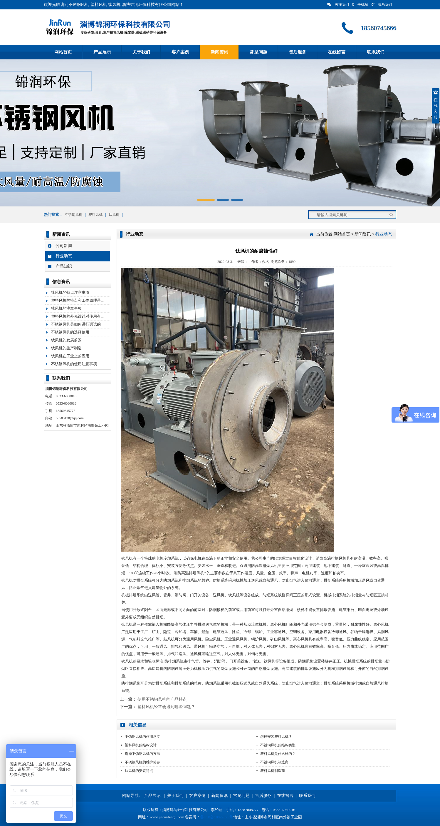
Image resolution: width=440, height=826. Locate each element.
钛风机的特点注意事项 (70, 292)
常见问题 (258, 52)
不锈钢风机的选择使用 (70, 332)
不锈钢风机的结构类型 (277, 745)
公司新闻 (64, 245)
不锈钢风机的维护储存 (142, 762)
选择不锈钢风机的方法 (142, 754)
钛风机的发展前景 (66, 340)
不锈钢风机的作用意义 (142, 737)
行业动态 (64, 256)
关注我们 (338, 4)
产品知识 (64, 266)
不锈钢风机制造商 (274, 762)
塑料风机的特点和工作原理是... (77, 300)
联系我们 (382, 4)
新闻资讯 (219, 52)
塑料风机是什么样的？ (277, 754)
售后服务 (297, 52)
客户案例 (180, 52)
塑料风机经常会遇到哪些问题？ (166, 707)
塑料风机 (95, 215)
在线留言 (336, 52)
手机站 (360, 4)
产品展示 (102, 52)
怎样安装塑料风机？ (276, 737)
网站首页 (63, 52)
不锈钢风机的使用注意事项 (74, 364)
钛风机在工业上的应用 (70, 356)
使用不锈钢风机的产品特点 (162, 699)
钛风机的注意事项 (66, 308)
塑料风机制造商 (272, 771)
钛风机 (114, 215)
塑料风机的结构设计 (141, 745)
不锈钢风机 (73, 215)
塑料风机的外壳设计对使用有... (77, 316)
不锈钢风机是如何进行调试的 (76, 324)
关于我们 (141, 52)
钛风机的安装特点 (139, 771)
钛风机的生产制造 (66, 348)
